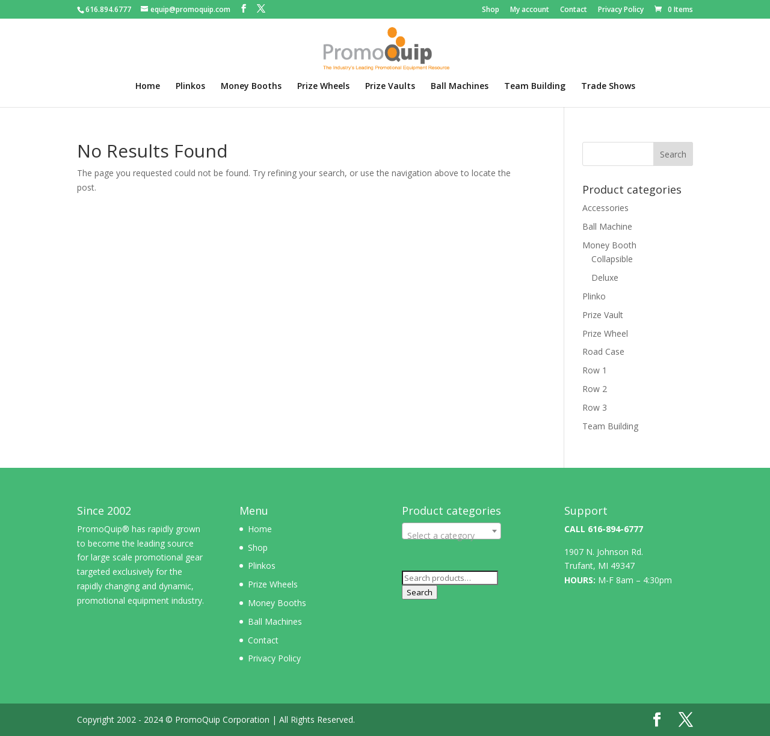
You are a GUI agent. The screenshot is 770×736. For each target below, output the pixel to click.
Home (147, 86)
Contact (573, 10)
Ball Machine (607, 226)
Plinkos (190, 86)
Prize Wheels (323, 86)
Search (420, 592)
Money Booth (609, 245)
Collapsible (612, 259)
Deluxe (604, 277)
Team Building (534, 86)
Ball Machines (459, 86)
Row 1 (594, 370)
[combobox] (451, 531)
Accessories (605, 207)
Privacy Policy (621, 10)
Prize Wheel (605, 333)
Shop (490, 10)
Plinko (594, 296)
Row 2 (594, 388)
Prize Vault (602, 314)
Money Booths (251, 86)
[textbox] (451, 535)
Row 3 (594, 407)
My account (529, 10)
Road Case (603, 351)
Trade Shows (608, 86)
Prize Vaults (390, 86)
